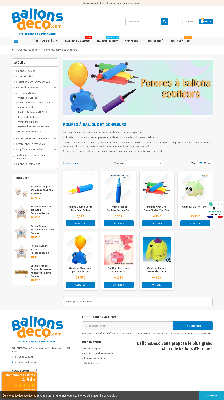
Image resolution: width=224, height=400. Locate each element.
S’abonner (193, 325)
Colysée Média (53, 395)
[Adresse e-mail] (127, 325)
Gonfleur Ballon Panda (195, 206)
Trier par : (119, 163)
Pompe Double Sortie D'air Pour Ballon (80, 208)
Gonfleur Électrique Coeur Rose (119, 270)
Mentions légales (92, 348)
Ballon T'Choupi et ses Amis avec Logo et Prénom (42, 190)
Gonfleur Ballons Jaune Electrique (157, 270)
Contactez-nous (92, 363)
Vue (193, 163)
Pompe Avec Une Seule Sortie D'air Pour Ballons (157, 210)
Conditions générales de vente (98, 353)
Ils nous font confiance (95, 358)
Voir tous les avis (27, 393)
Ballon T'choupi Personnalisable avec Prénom (43, 229)
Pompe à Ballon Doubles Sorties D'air (118, 208)
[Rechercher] (146, 21)
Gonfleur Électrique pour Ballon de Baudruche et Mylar (80, 271)
